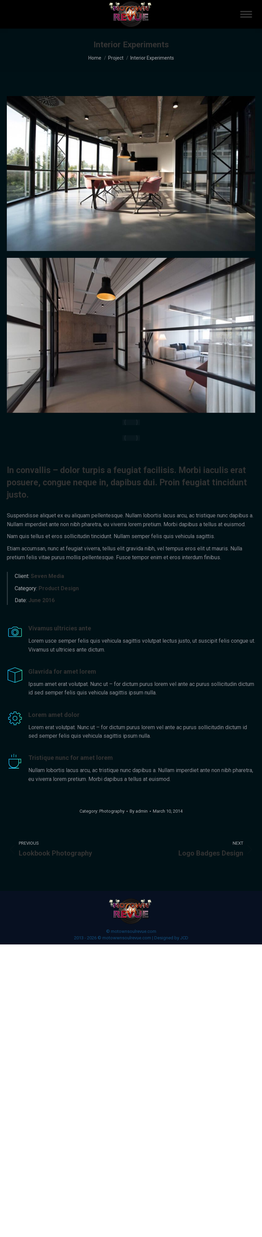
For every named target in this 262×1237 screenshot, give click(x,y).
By (139, 811)
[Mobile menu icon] (246, 14)
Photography (112, 811)
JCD (184, 937)
